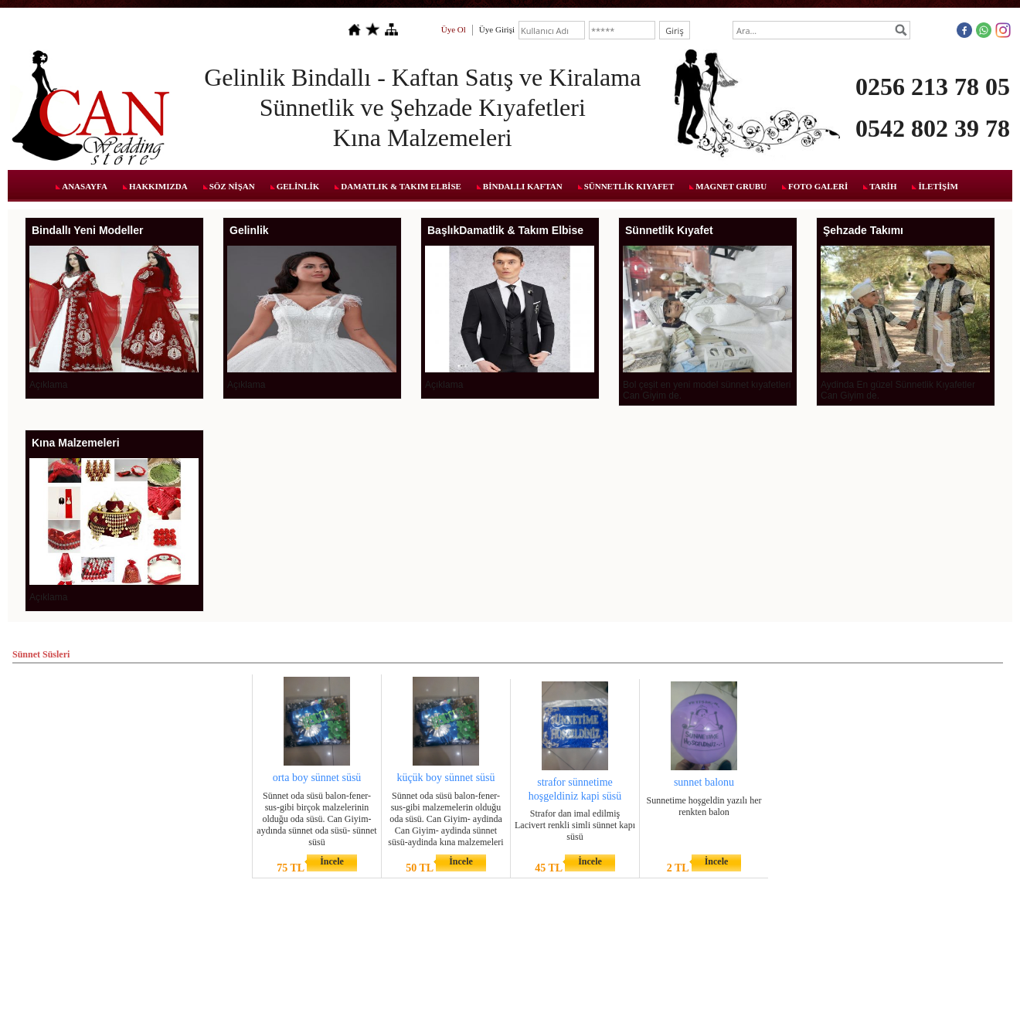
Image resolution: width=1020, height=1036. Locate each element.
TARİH (882, 186)
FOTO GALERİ (818, 186)
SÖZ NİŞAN (232, 186)
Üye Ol (453, 29)
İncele (332, 861)
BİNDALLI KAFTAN (523, 186)
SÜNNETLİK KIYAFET (629, 186)
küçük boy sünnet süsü (445, 777)
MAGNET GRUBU (731, 186)
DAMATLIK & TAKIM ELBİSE (401, 186)
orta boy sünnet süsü (317, 777)
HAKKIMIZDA (158, 186)
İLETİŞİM (937, 186)
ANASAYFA (84, 186)
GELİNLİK (298, 186)
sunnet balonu (704, 782)
